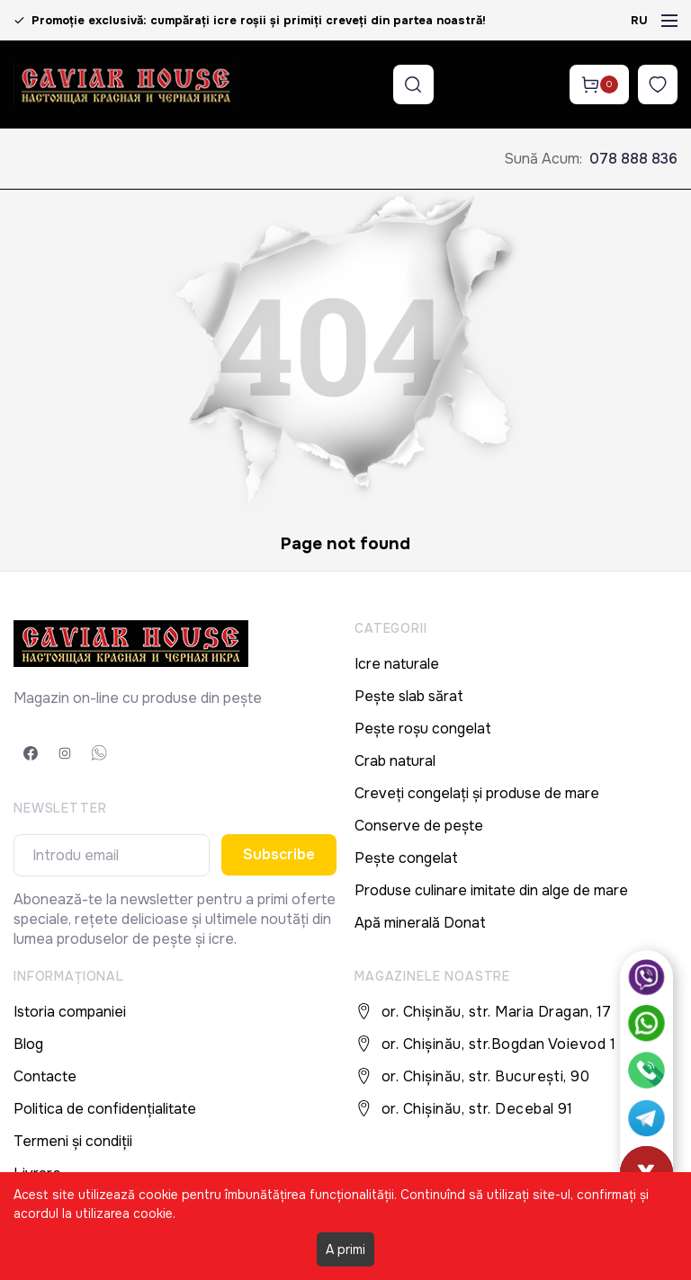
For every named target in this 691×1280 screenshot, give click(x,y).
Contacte (44, 1076)
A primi (345, 1249)
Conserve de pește (418, 825)
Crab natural (394, 760)
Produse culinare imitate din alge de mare (491, 890)
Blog (28, 1044)
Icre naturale (396, 663)
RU (639, 20)
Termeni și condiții (72, 1141)
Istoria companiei (69, 1011)
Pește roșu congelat (422, 728)
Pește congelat (406, 858)
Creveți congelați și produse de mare (476, 793)
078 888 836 (633, 158)
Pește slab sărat (408, 696)
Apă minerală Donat (420, 922)
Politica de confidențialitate (104, 1108)
